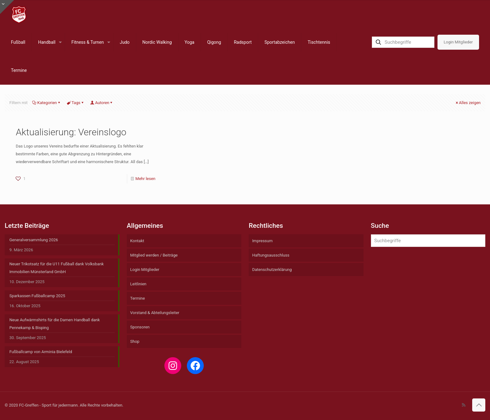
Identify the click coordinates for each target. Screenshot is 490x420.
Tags (75, 102)
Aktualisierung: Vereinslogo (71, 132)
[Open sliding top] (7, 7)
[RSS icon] (463, 405)
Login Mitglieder (458, 42)
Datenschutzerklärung (272, 269)
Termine (137, 298)
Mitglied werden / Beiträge (154, 255)
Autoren (101, 102)
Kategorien (46, 102)
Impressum (262, 240)
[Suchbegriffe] (403, 42)
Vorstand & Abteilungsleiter (154, 312)
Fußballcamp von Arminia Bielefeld (40, 351)
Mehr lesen (145, 178)
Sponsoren (140, 327)
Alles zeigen (468, 102)
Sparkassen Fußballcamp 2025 (37, 295)
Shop (135, 341)
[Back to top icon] (478, 405)
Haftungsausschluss (270, 255)
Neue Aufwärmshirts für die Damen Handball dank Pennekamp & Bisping (54, 324)
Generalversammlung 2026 (33, 240)
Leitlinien (138, 284)
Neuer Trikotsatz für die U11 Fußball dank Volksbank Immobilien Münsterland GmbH (56, 268)
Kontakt (137, 240)
